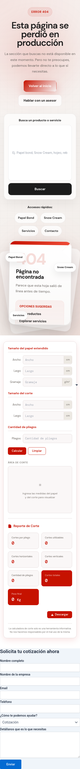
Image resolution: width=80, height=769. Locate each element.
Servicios (28, 231)
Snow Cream (53, 218)
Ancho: (17, 360)
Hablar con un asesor (40, 100)
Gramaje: (15, 382)
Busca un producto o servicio (40, 120)
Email (3, 688)
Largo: (17, 371)
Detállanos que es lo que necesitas (23, 729)
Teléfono (6, 702)
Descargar (59, 614)
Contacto (51, 231)
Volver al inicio (40, 86)
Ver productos (30, 314)
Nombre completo (12, 660)
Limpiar (37, 451)
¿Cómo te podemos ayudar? (18, 715)
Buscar (40, 189)
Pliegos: (16, 438)
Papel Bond (26, 218)
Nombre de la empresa (15, 674)
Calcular (17, 451)
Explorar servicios (33, 322)
